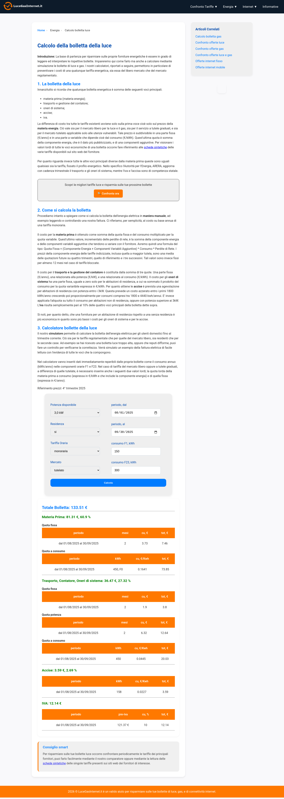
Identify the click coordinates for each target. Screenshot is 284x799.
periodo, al (118, 425)
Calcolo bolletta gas (208, 36)
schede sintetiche (155, 147)
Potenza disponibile (63, 405)
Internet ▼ (250, 6)
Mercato (55, 462)
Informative (270, 6)
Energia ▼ (230, 6)
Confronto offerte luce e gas (213, 55)
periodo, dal (119, 405)
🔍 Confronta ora (108, 193)
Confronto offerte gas (209, 49)
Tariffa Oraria (59, 443)
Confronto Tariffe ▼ (204, 6)
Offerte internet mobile (210, 67)
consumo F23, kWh (123, 464)
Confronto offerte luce (209, 42)
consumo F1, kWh (123, 445)
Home (41, 30)
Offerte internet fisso (209, 61)
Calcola (108, 484)
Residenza (57, 424)
